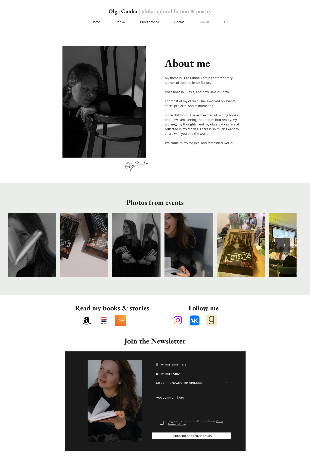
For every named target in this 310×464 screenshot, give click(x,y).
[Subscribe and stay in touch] (191, 435)
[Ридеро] (120, 320)
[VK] (194, 320)
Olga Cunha (160, 11)
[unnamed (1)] (103, 320)
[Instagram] (177, 320)
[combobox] (191, 382)
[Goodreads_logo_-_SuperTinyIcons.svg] (211, 320)
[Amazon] (86, 320)
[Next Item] (282, 245)
